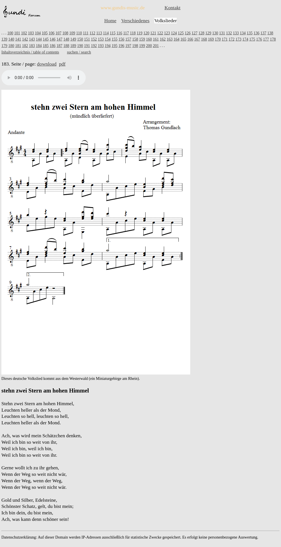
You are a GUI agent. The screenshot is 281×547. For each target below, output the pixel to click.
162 (163, 39)
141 (18, 39)
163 (170, 39)
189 (73, 46)
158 (135, 39)
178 (273, 39)
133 (236, 33)
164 (177, 39)
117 (126, 33)
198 (135, 46)
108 (65, 33)
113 (99, 33)
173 (238, 39)
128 (201, 33)
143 (32, 39)
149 (73, 39)
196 (121, 46)
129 (208, 33)
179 (4, 46)
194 (108, 46)
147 (59, 39)
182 (25, 46)
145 (46, 39)
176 (259, 39)
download (46, 64)
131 (222, 33)
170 (218, 39)
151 (87, 39)
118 (132, 33)
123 (167, 33)
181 (18, 46)
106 (52, 33)
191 (87, 46)
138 (270, 33)
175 (252, 39)
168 (204, 39)
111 (86, 33)
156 (121, 39)
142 (25, 39)
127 (195, 33)
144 (39, 39)
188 (66, 46)
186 (53, 46)
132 (229, 33)
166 (190, 39)
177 (266, 39)
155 (114, 39)
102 (24, 33)
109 (72, 33)
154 (108, 39)
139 (4, 39)
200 (149, 46)
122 (160, 33)
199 (142, 46)
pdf (62, 64)
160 (149, 39)
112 (92, 33)
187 (59, 46)
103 (31, 33)
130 (215, 33)
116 (119, 33)
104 (38, 33)
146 (53, 39)
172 (232, 39)
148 (66, 39)
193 (101, 46)
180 (11, 46)
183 (32, 46)
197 (128, 46)
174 (245, 39)
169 (211, 39)
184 (39, 46)
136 (256, 33)
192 (94, 46)
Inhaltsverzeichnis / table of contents (30, 52)
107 (59, 33)
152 (94, 39)
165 (183, 39)
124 (174, 33)
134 (243, 33)
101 (17, 33)
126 (188, 33)
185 (46, 46)
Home (110, 20)
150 (80, 39)
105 (45, 33)
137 (263, 33)
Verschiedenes (135, 20)
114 (105, 33)
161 (156, 39)
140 (11, 39)
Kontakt (172, 7)
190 (80, 46)
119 (139, 33)
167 (197, 39)
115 (112, 33)
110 (79, 33)
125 (181, 33)
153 (101, 39)
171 (225, 39)
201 (156, 46)
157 (128, 39)
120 (146, 33)
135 (250, 33)
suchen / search (79, 52)
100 (10, 33)
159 (142, 39)
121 (153, 33)
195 (114, 46)
